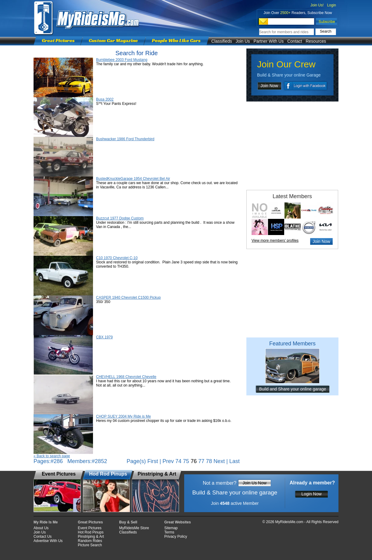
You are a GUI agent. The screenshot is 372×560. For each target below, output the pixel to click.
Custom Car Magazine (113, 40)
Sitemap (171, 528)
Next (219, 461)
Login (331, 5)
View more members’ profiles (275, 240)
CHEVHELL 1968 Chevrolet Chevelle (126, 377)
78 (209, 461)
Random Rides (90, 541)
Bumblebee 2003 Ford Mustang (121, 60)
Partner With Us (268, 41)
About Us (41, 528)
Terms (169, 532)
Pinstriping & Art (91, 536)
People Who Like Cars (176, 40)
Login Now (311, 493)
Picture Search (90, 545)
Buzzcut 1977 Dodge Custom (120, 218)
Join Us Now (254, 482)
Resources (316, 41)
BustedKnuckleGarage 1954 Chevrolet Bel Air (133, 179)
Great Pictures (58, 40)
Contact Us (43, 536)
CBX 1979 (104, 337)
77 (201, 461)
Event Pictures (89, 528)
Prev (168, 461)
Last (234, 461)
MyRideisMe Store (134, 528)
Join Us (243, 41)
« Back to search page (52, 456)
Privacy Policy (175, 536)
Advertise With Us (48, 541)
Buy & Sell (128, 522)
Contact (294, 41)
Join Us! (317, 5)
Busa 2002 (104, 99)
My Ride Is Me (46, 522)
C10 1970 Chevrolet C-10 (117, 258)
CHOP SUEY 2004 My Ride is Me (123, 416)
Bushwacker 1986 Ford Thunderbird (125, 139)
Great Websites (177, 522)
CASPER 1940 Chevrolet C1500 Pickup (128, 297)
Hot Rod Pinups (90, 532)
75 (186, 461)
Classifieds (221, 41)
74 (178, 461)
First (152, 461)
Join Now (269, 85)
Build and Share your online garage (292, 389)
